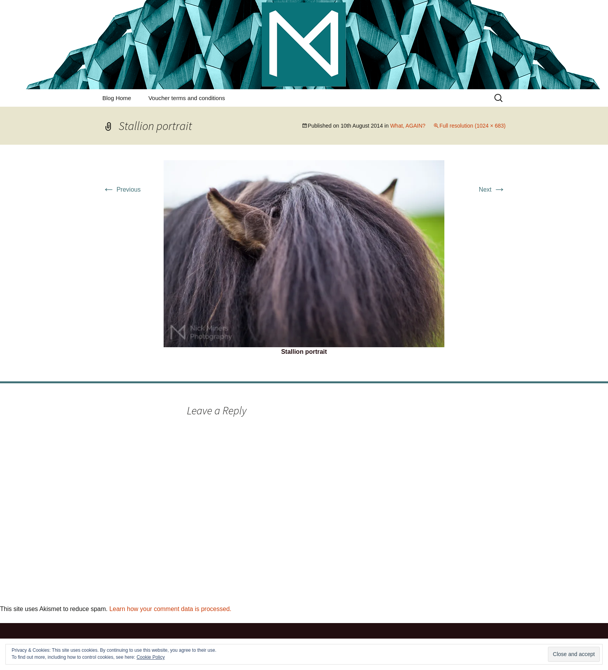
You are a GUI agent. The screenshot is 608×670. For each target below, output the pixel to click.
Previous (121, 189)
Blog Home (116, 98)
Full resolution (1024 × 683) (472, 126)
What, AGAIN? (407, 126)
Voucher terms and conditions (187, 98)
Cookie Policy (150, 657)
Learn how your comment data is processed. (170, 609)
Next (492, 189)
